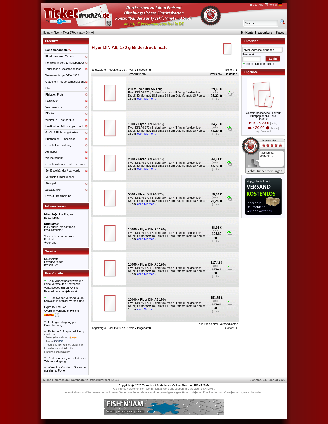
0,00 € (270, 5)
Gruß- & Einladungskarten (61, 132)
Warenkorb (265, 32)
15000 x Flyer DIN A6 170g (147, 264)
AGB (261, 5)
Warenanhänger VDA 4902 (62, 75)
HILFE (253, 5)
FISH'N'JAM (201, 385)
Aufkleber (51, 151)
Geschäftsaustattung (58, 145)
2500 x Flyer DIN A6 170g (146, 159)
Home (46, 32)
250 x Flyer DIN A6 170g (145, 89)
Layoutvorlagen (53, 261)
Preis (216, 74)
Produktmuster (53, 229)
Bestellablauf (52, 217)
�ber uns (50, 242)
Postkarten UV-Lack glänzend (64, 126)
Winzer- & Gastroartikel (60, 119)
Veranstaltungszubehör (59, 176)
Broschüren (51, 265)
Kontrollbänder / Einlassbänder (64, 62)
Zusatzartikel (53, 189)
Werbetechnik (54, 158)
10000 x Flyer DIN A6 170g (147, 229)
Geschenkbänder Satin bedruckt (65, 164)
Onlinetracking (53, 325)
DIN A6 (90, 32)
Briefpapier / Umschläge (60, 138)
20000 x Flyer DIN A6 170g (147, 299)
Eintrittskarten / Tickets (59, 56)
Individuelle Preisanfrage (59, 226)
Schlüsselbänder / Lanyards (62, 170)
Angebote (250, 72)
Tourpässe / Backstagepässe (63, 68)
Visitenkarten (53, 107)
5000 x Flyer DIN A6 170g (146, 194)
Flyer (57, 32)
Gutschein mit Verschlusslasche (65, 81)
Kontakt (49, 239)
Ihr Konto (247, 32)
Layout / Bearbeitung (58, 195)
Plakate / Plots (54, 94)
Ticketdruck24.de (152, 385)
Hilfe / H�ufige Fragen (58, 214)
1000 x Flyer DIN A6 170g (146, 124)
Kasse (280, 32)
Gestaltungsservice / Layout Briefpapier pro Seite (263, 114)
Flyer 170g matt (72, 32)
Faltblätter (51, 100)
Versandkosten (228, 323)
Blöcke (49, 113)
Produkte (138, 74)
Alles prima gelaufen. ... (267, 154)
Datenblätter (51, 258)
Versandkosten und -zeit (59, 236)
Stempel (50, 183)
